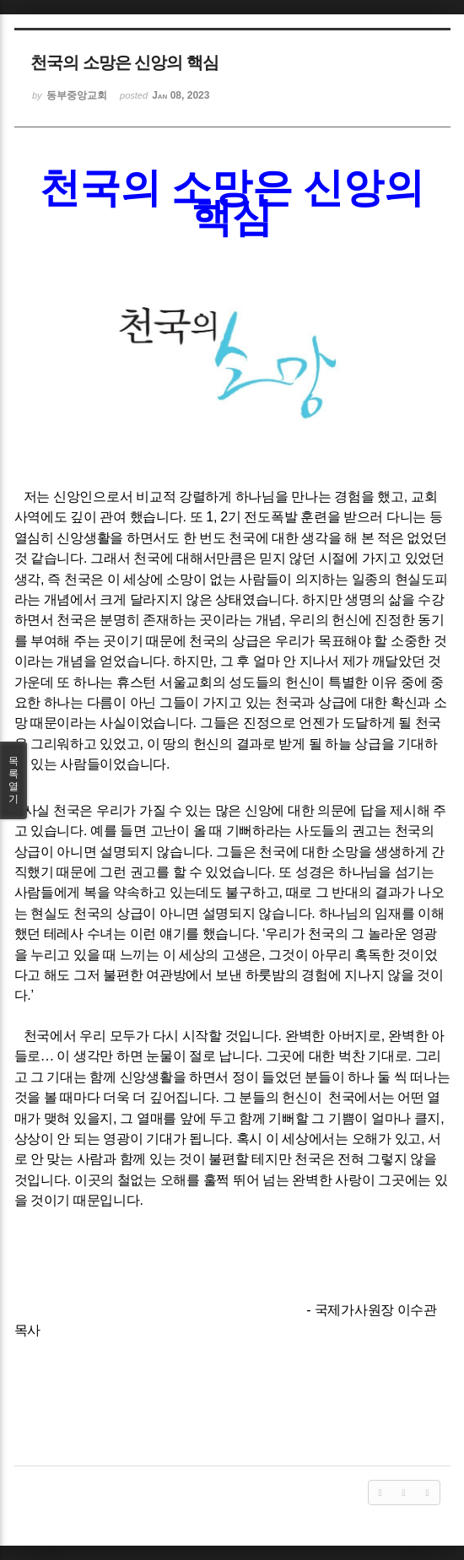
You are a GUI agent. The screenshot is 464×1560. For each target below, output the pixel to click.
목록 (13, 780)
